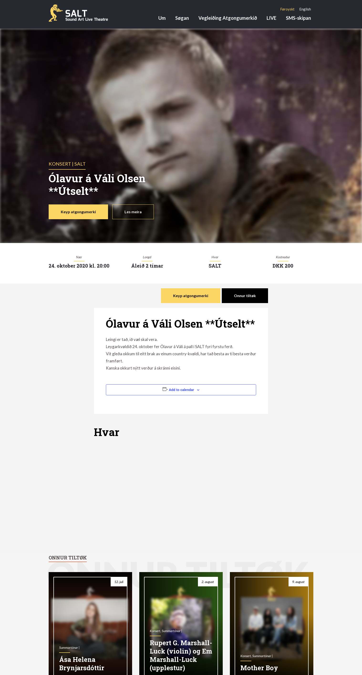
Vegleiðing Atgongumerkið (227, 18)
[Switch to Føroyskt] (287, 9)
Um (162, 18)
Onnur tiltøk (245, 295)
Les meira (133, 211)
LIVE (271, 18)
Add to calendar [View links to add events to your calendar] (181, 390)
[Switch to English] (305, 9)
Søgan (182, 18)
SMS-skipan (298, 18)
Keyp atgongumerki (78, 211)
